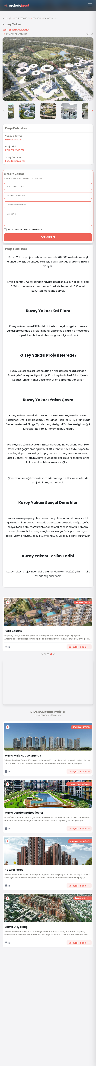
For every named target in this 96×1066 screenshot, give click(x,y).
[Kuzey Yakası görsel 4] (27, 111)
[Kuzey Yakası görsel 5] (48, 111)
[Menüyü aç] (89, 5)
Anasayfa (7, 18)
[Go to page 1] (42, 654)
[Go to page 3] (48, 654)
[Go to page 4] (51, 654)
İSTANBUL (36, 18)
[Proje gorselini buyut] (48, 69)
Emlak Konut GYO (15, 139)
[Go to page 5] (54, 654)
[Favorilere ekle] (8, 602)
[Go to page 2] (45, 654)
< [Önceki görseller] (4, 111)
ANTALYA (79, 602)
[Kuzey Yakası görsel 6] (69, 111)
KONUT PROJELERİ (22, 18)
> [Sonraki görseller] (91, 111)
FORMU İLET (48, 237)
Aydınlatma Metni (15, 229)
